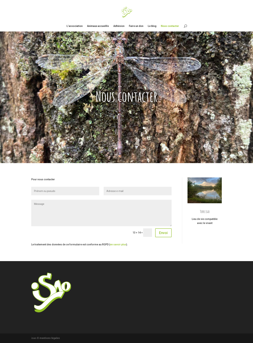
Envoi (163, 233)
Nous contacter (170, 26)
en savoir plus (118, 244)
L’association (75, 26)
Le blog (152, 26)
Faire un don (136, 26)
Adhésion (118, 26)
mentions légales (50, 338)
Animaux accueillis (98, 26)
